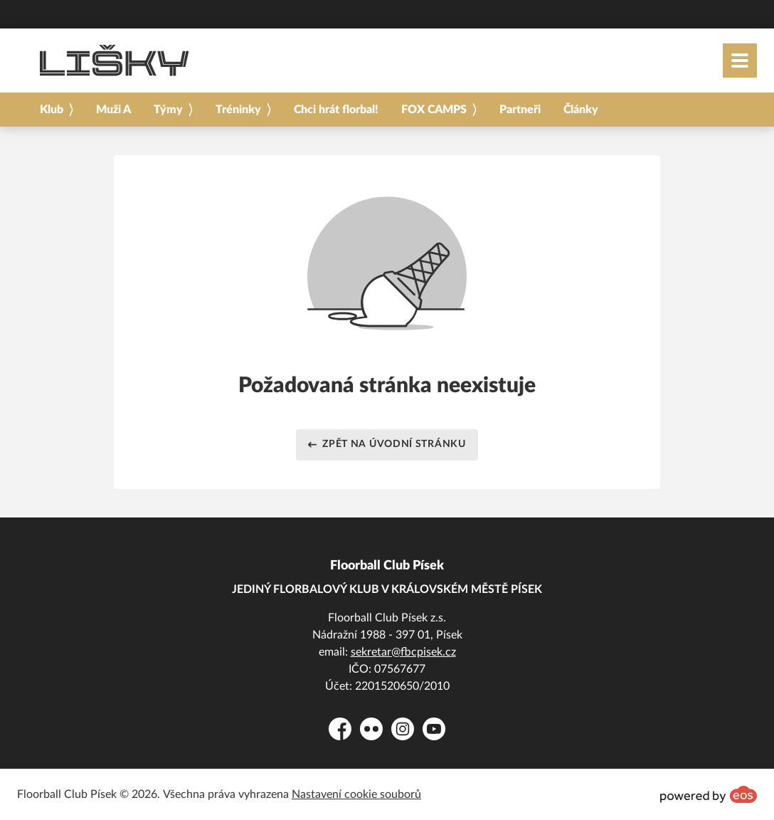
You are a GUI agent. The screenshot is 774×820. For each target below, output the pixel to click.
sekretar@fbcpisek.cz (403, 652)
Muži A (113, 109)
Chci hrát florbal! (336, 109)
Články (580, 109)
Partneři (520, 109)
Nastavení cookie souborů (356, 794)
